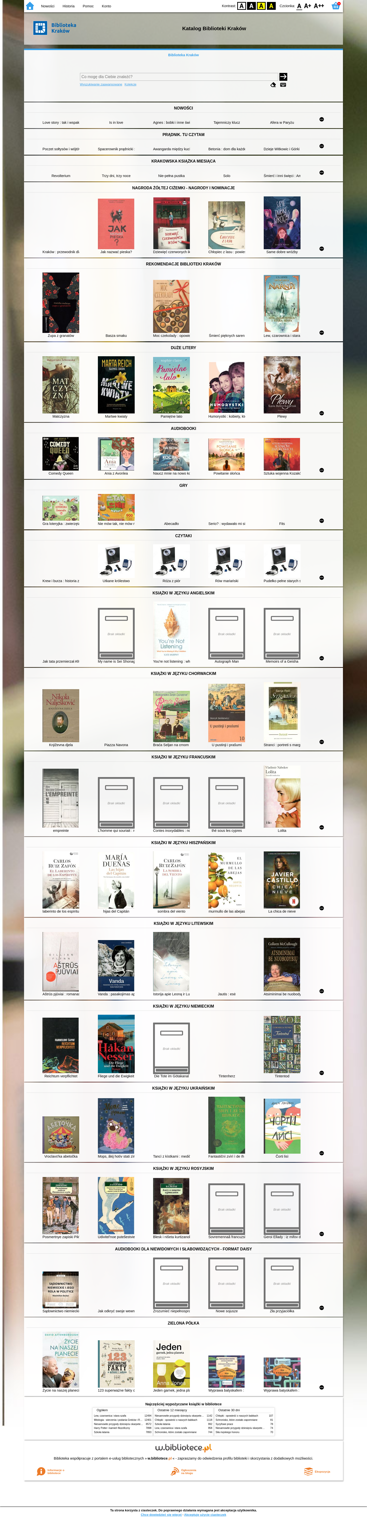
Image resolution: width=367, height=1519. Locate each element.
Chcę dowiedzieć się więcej (161, 1515)
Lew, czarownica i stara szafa (110, 1415)
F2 (319, 5)
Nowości (47, 6)
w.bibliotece (160, 1458)
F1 (307, 5)
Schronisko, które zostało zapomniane (176, 1432)
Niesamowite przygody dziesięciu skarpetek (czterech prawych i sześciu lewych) (138, 1424)
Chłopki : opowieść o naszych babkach (176, 1420)
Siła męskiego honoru (227, 1432)
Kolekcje (130, 84)
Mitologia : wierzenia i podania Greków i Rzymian (121, 1420)
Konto (106, 6)
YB (261, 5)
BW (251, 5)
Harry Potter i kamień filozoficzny (112, 1428)
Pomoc (88, 6)
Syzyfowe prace (224, 1424)
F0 (299, 5)
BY (271, 5)
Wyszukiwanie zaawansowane (101, 84)
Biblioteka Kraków (183, 55)
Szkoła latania (101, 1432)
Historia (69, 6)
